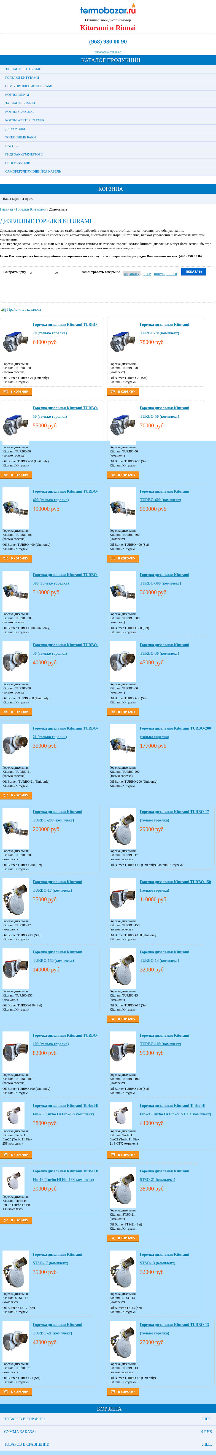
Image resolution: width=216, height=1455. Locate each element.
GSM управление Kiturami (28, 86)
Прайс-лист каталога (24, 309)
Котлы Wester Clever (24, 120)
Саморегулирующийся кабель (33, 171)
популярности (165, 274)
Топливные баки (20, 137)
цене (147, 274)
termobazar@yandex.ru (108, 51)
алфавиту (131, 274)
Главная (6, 209)
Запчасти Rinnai (20, 103)
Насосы (12, 146)
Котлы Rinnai (17, 95)
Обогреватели (17, 163)
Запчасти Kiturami (22, 69)
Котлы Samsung (19, 112)
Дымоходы (15, 129)
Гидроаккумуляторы (24, 154)
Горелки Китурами (22, 78)
